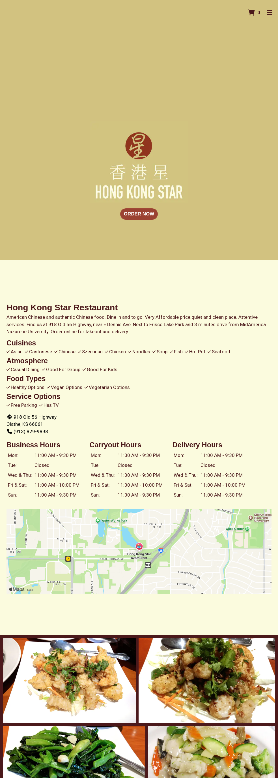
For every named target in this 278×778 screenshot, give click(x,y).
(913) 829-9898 (27, 431)
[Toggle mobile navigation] (270, 12)
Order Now (139, 214)
